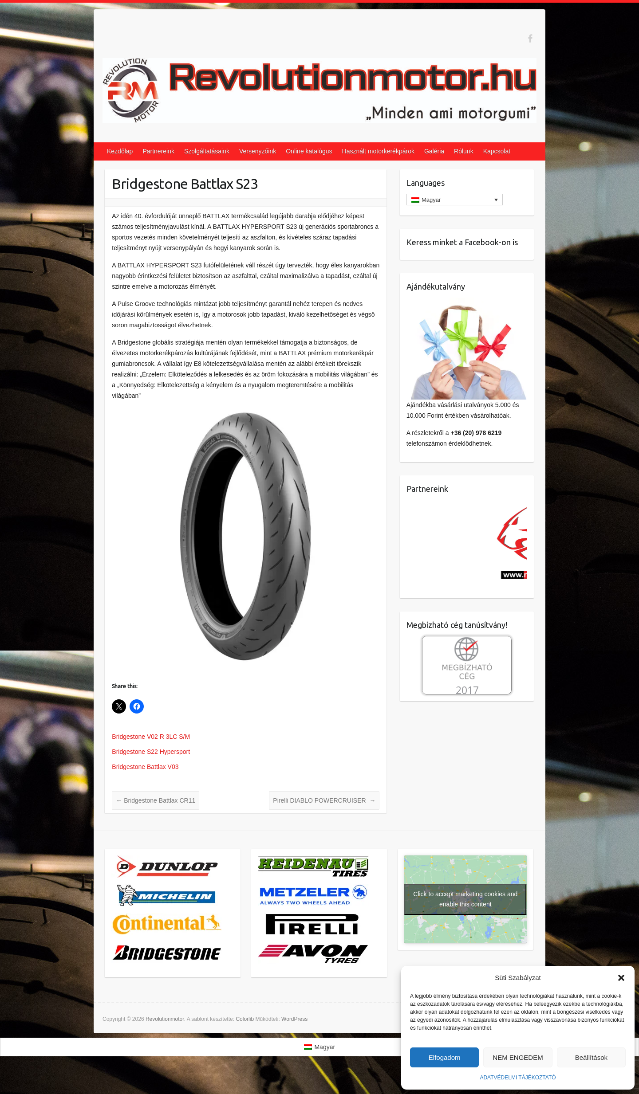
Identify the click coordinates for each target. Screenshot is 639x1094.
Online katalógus (309, 151)
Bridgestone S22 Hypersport (151, 751)
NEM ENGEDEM (518, 1057)
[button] (621, 977)
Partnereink (158, 151)
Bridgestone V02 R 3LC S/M (151, 736)
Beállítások (591, 1057)
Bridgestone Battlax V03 (145, 766)
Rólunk (463, 151)
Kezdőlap (120, 151)
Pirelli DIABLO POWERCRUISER (324, 800)
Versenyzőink (257, 151)
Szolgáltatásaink (206, 151)
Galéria (434, 151)
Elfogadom (445, 1057)
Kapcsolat (496, 151)
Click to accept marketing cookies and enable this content (465, 899)
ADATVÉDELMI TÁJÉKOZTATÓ (518, 1077)
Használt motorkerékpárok (378, 151)
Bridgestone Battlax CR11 (155, 800)
